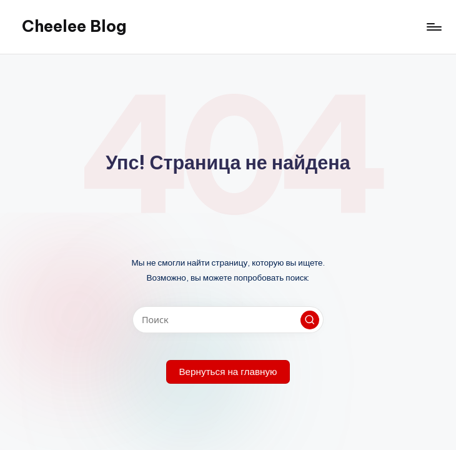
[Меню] (433, 27)
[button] (309, 320)
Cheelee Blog (74, 26)
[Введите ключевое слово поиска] (227, 319)
